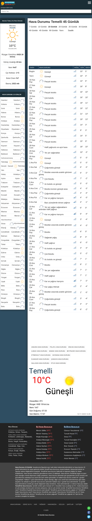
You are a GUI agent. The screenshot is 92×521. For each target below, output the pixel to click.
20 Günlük (63, 27)
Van (10, 170)
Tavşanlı (24, 432)
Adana (10, 113)
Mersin (10, 216)
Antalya (10, 121)
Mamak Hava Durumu (57, 351)
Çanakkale (10, 232)
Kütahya (10, 249)
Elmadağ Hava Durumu (40, 359)
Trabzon (10, 183)
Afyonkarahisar (13, 220)
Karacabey (23, 441)
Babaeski (28, 437)
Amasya (10, 294)
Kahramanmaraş (13, 158)
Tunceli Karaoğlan (70, 440)
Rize (10, 290)
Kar (35, 504)
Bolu (10, 306)
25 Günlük (73, 27)
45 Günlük (43, 30)
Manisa (10, 212)
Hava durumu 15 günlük (8, 3)
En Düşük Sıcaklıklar (71, 427)
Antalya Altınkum (42, 455)
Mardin (10, 191)
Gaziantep (10, 125)
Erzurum (10, 207)
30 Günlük (83, 27)
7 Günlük (33, 27)
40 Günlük (33, 30)
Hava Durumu (15, 504)
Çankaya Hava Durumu (59, 359)
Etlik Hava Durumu (58, 363)
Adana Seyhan (41, 446)
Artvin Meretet (69, 458)
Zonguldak (10, 240)
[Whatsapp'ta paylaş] (88, 508)
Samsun (10, 142)
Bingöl (10, 298)
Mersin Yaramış (42, 434)
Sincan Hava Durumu (76, 347)
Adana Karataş (41, 449)
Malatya (10, 199)
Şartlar (70, 504)
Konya (10, 133)
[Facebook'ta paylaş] (88, 512)
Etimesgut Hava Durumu (41, 355)
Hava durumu (44, 67)
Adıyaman (10, 203)
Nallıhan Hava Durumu (40, 363)
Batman (10, 236)
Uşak (10, 282)
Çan (23, 446)
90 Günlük (53, 30)
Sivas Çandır (69, 443)
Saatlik (71, 30)
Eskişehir (10, 187)
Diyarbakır (10, 129)
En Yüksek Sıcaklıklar (44, 427)
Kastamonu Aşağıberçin (72, 455)
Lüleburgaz (20, 437)
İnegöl (16, 441)
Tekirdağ (13, 162)
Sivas (13, 224)
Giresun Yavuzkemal (71, 430)
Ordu (10, 257)
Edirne (10, 253)
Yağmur (42, 504)
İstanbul (10, 100)
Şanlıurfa (10, 137)
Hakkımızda (52, 504)
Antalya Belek (41, 443)
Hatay (10, 174)
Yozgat (10, 277)
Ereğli (16, 451)
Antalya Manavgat (42, 440)
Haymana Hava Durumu (61, 355)
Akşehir (22, 451)
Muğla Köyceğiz (42, 437)
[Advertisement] (60, 50)
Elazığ (8, 228)
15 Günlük (52, 27)
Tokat (10, 244)
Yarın (61, 30)
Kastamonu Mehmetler (72, 452)
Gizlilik (62, 504)
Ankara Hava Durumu (39, 347)
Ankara (10, 104)
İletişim (79, 504)
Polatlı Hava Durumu (58, 347)
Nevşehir (10, 302)
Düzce (10, 273)
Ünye (20, 455)
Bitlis (10, 286)
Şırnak (10, 261)
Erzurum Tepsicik (70, 449)
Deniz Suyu (27, 504)
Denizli (7, 166)
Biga (19, 446)
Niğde (10, 269)
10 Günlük (42, 27)
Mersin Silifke (41, 430)
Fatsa (15, 455)
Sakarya (10, 150)
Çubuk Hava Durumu (39, 351)
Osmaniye (10, 265)
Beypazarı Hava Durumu (76, 351)
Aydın (10, 178)
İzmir (10, 108)
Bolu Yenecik (69, 446)
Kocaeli (10, 195)
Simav (17, 432)
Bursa (10, 117)
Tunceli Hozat (69, 434)
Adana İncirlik (41, 458)
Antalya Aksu (41, 452)
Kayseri (10, 146)
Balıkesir (10, 154)
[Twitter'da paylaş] (88, 516)
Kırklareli (11, 437)
